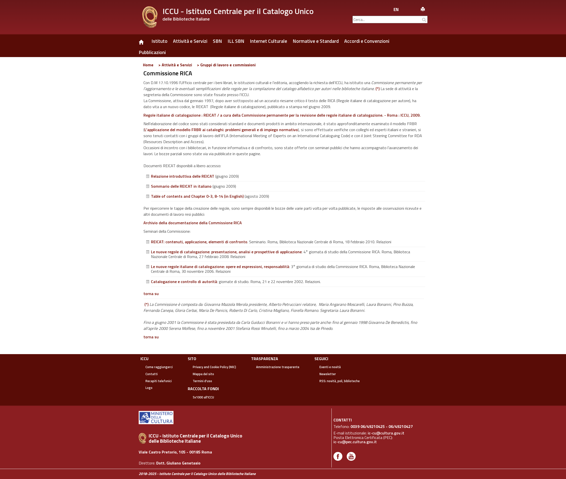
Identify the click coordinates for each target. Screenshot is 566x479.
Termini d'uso (202, 380)
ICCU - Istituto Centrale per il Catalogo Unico (238, 11)
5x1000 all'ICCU (203, 397)
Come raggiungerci (159, 366)
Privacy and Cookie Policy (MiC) (214, 366)
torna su (151, 294)
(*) (377, 89)
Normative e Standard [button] (316, 41)
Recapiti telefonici (158, 380)
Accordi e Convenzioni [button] (366, 41)
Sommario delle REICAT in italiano (181, 186)
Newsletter (327, 373)
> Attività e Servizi (175, 65)
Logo (148, 387)
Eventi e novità (330, 366)
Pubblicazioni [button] (152, 52)
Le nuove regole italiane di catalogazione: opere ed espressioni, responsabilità (220, 267)
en (396, 9)
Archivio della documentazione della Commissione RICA (192, 223)
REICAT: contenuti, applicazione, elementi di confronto (199, 242)
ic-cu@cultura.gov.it (386, 433)
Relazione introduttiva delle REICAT (182, 176)
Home (148, 65)
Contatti (151, 373)
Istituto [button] (159, 41)
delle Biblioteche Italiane (186, 19)
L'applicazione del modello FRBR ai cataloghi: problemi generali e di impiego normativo (221, 130)
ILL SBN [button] (236, 41)
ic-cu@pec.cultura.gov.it (355, 442)
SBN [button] (217, 41)
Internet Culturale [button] (268, 41)
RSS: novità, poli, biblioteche (339, 380)
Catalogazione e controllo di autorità (184, 282)
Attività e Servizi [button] (190, 41)
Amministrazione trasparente (277, 366)
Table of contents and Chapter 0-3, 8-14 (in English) (197, 196)
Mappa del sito (203, 373)
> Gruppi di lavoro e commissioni (226, 65)
